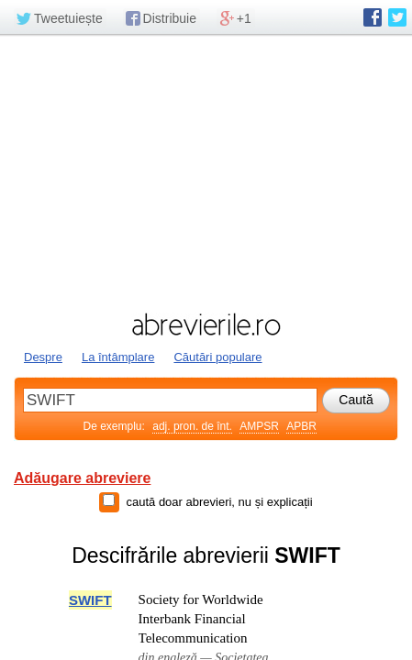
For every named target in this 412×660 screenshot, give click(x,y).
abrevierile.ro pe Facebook (372, 17)
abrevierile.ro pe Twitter (397, 17)
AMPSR (259, 426)
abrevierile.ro (206, 324)
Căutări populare (217, 357)
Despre (43, 357)
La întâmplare (118, 357)
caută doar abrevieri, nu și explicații (219, 502)
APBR (301, 426)
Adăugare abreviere (82, 478)
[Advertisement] (206, 171)
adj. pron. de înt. (192, 426)
